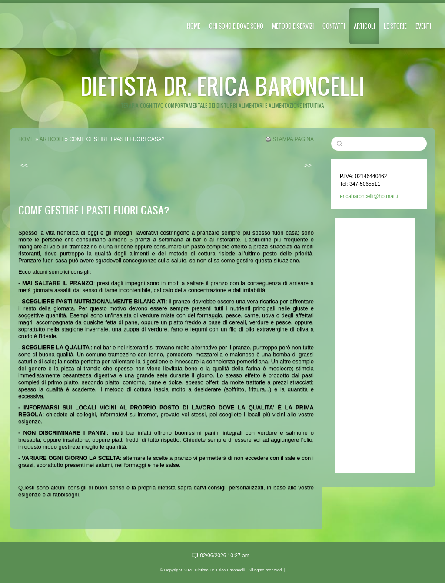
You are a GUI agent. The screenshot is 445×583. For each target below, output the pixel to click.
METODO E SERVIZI (293, 26)
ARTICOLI (364, 26)
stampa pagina (293, 139)
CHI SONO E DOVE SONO (236, 26)
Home (193, 26)
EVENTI (423, 26)
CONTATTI (333, 26)
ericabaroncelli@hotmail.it (370, 196)
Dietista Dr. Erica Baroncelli (222, 85)
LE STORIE (395, 26)
